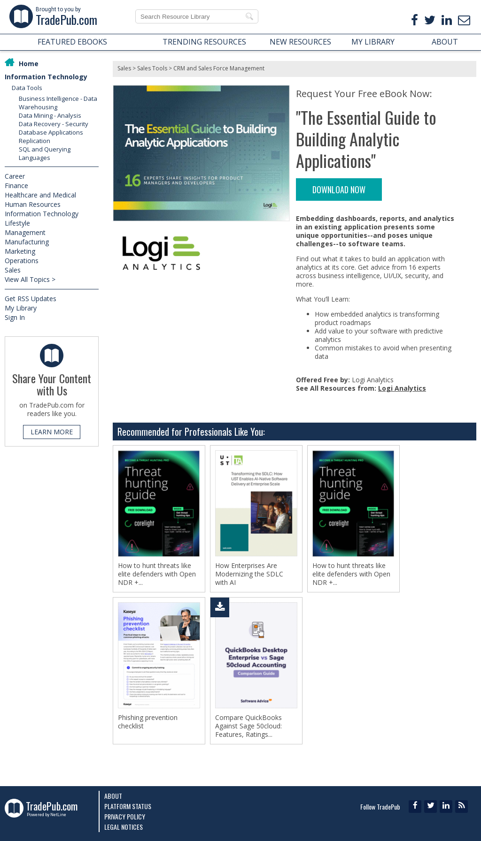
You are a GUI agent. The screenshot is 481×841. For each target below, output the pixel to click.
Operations (22, 260)
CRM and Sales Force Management (218, 68)
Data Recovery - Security (53, 124)
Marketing (20, 251)
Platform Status (127, 806)
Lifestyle (17, 223)
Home (29, 63)
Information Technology (46, 76)
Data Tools (27, 87)
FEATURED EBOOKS (72, 42)
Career (15, 176)
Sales (13, 269)
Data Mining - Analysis (50, 115)
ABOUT (445, 42)
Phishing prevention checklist (148, 721)
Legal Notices (123, 827)
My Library (21, 307)
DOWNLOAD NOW (338, 189)
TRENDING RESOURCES (204, 42)
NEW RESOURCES (300, 42)
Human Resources (33, 204)
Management (25, 232)
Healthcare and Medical (40, 194)
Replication (34, 140)
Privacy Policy (124, 816)
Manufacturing (27, 241)
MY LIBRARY (373, 42)
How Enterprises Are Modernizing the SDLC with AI (249, 574)
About (113, 796)
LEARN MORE (52, 431)
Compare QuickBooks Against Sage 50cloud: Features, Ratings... (248, 726)
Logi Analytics (402, 388)
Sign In (15, 317)
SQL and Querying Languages (44, 153)
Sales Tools (152, 68)
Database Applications (51, 132)
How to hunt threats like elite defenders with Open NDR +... (157, 574)
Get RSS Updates (30, 298)
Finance (16, 185)
